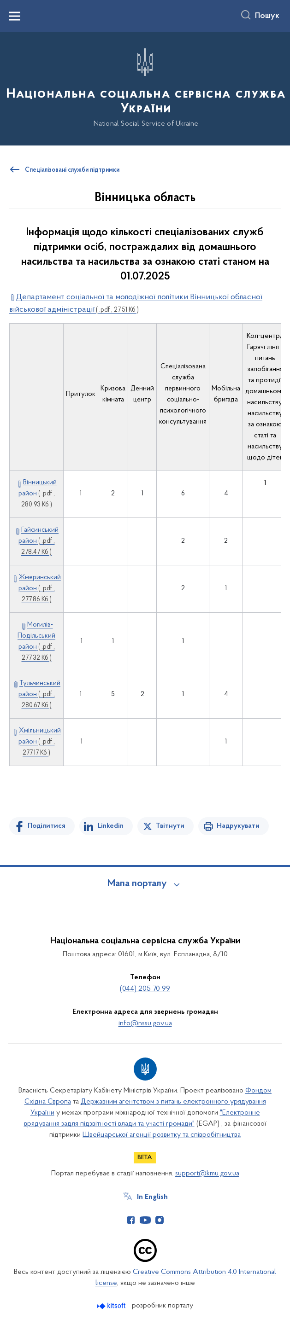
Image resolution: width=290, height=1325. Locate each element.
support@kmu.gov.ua (207, 1173)
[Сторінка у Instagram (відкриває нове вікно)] (159, 1220)
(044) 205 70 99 (145, 989)
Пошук (267, 16)
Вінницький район (37, 493)
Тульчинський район (39, 694)
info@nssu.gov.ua (145, 1023)
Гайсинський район (38, 541)
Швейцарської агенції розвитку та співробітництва (162, 1135)
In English (152, 1197)
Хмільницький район (39, 741)
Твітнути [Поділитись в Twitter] (170, 826)
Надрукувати (238, 826)
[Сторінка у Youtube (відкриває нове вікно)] (145, 1220)
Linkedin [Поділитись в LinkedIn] (111, 826)
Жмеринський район (39, 588)
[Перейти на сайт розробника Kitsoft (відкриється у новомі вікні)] (112, 1305)
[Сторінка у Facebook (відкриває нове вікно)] (130, 1220)
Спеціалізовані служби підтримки (72, 170)
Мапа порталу (137, 884)
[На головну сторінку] (145, 88)
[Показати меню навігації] (15, 16)
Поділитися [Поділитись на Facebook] (46, 826)
